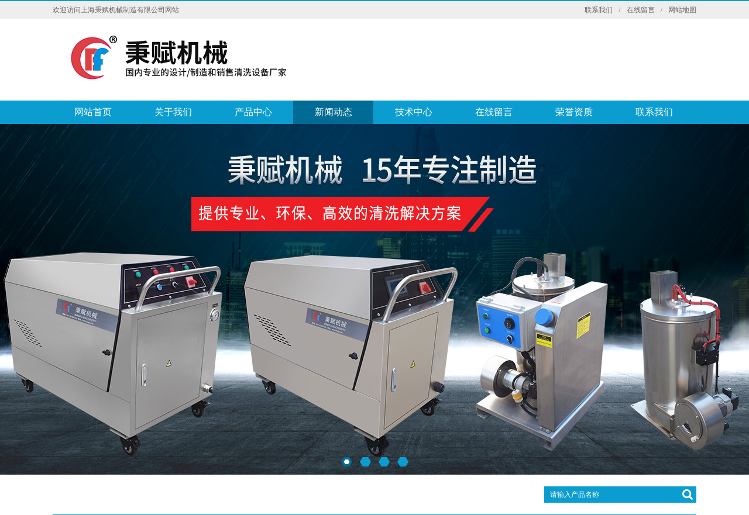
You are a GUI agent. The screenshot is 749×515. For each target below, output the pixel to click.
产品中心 (253, 112)
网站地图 (682, 10)
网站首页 (93, 112)
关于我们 (173, 112)
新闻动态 (333, 112)
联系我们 (599, 10)
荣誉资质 (574, 112)
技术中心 (413, 112)
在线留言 (641, 10)
